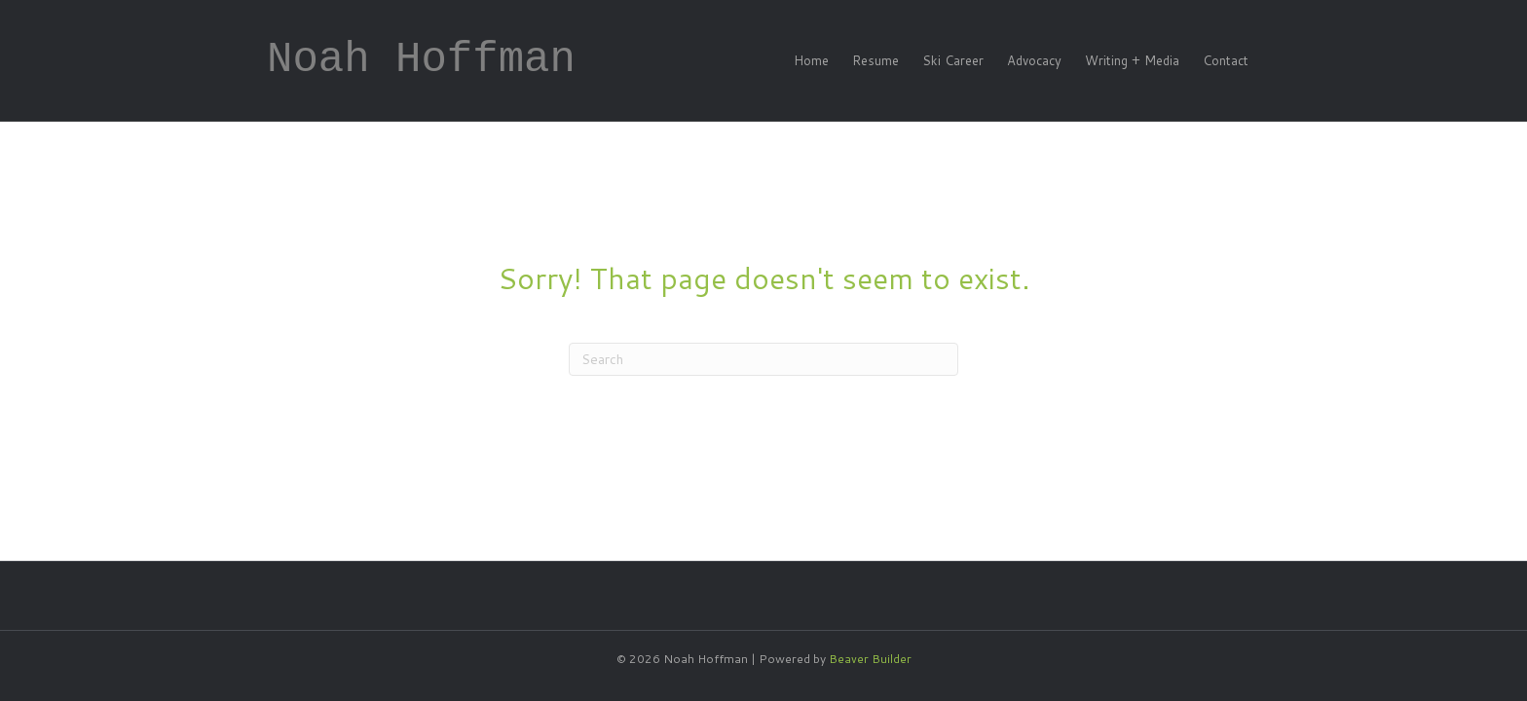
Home (811, 60)
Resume (875, 60)
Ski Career (953, 60)
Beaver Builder (870, 658)
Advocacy (1034, 60)
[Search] (763, 359)
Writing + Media (1132, 60)
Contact (1225, 60)
